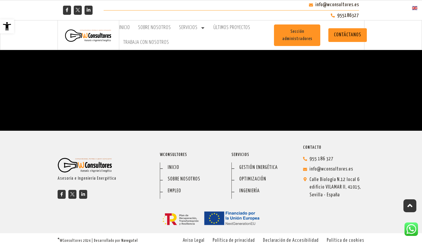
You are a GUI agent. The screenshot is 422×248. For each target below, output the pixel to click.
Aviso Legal (194, 240)
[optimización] (262, 179)
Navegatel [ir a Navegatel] (129, 241)
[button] (7, 26)
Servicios (192, 28)
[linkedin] (88, 10)
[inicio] (190, 168)
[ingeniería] (262, 191)
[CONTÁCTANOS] (347, 35)
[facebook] (67, 10)
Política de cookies (345, 240)
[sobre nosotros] (190, 179)
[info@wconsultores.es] (333, 169)
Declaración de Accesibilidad (291, 240)
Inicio (124, 27)
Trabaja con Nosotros (146, 42)
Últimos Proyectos (231, 27)
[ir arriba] (409, 205)
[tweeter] (78, 10)
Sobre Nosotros (154, 27)
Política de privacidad (234, 240)
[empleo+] (190, 191)
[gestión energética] (262, 168)
